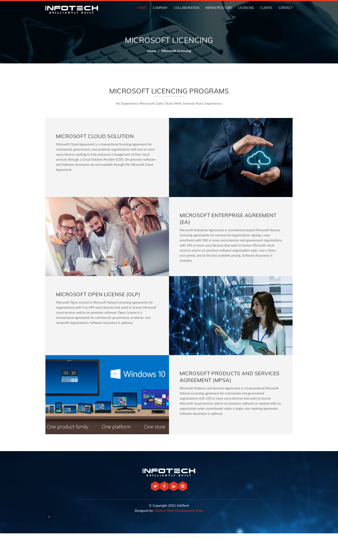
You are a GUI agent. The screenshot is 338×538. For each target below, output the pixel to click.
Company (160, 8)
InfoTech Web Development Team (178, 510)
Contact (286, 8)
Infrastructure (219, 8)
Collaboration (186, 8)
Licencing (246, 8)
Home (142, 8)
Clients (266, 8)
